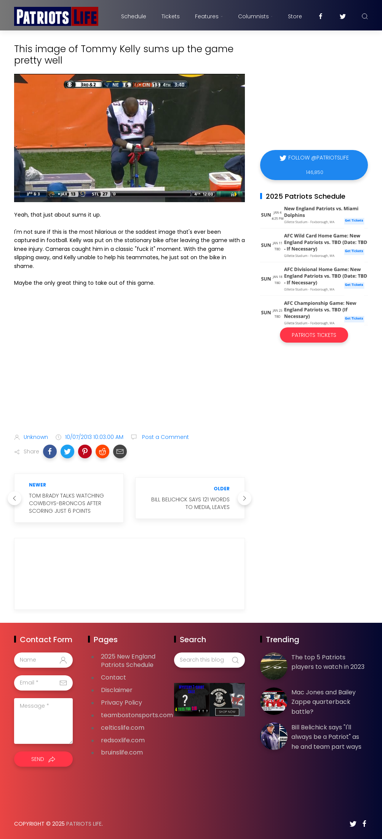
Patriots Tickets (314, 335)
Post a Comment (165, 437)
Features (209, 16)
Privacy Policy (121, 702)
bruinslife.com (122, 752)
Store (295, 16)
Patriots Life (84, 824)
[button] (50, 451)
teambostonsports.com (137, 715)
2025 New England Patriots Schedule (128, 661)
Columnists (255, 16)
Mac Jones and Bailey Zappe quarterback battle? (323, 702)
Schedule (133, 16)
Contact (113, 677)
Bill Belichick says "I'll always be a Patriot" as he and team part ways (326, 737)
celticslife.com (122, 727)
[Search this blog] (209, 660)
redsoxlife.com (123, 740)
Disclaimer (117, 690)
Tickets (170, 16)
